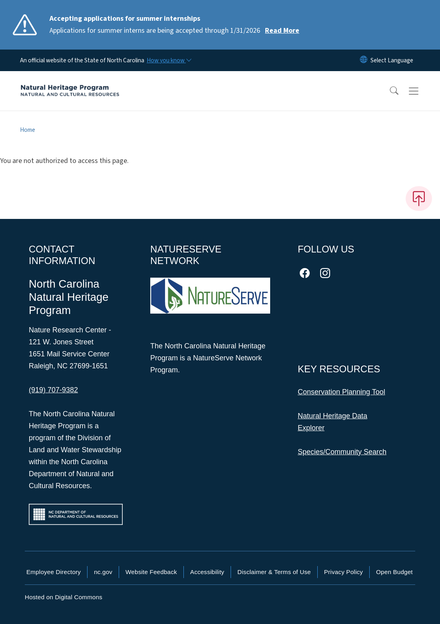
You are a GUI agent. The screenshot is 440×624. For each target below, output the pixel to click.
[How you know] (168, 60)
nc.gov (103, 571)
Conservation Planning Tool (341, 392)
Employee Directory (53, 571)
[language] (391, 60)
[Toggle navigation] (421, 91)
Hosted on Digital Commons (63, 597)
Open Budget (394, 571)
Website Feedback (151, 571)
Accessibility (207, 571)
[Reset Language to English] (363, 60)
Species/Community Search (342, 452)
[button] (388, 91)
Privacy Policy (343, 571)
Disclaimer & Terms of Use (274, 571)
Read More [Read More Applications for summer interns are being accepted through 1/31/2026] (282, 31)
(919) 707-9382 (53, 390)
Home (27, 129)
